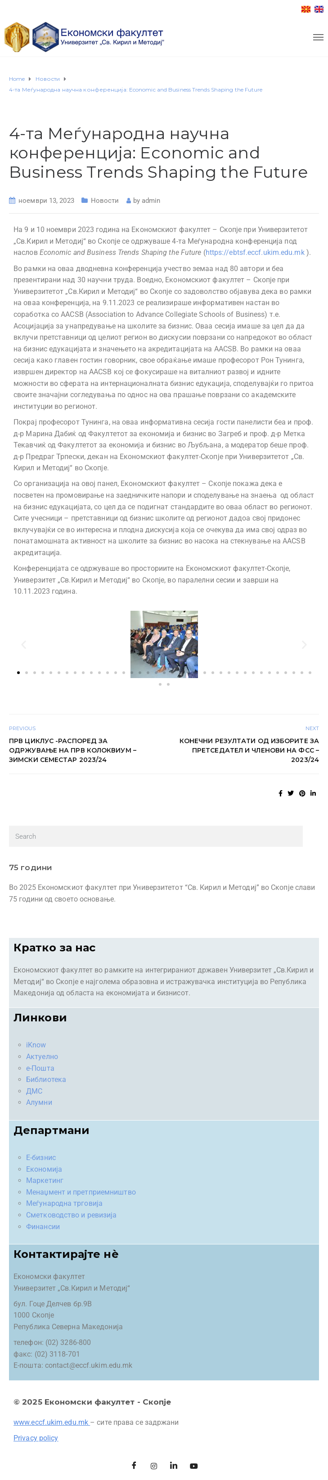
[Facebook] (134, 1466)
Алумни (39, 1102)
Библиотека (46, 1079)
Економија (44, 1169)
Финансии (43, 1226)
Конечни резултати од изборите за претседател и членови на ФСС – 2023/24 (249, 750)
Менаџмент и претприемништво (81, 1192)
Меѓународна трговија (64, 1203)
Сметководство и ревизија (71, 1215)
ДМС (34, 1091)
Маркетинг (44, 1180)
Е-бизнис (41, 1157)
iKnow (36, 1045)
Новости (105, 201)
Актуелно (42, 1056)
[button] (23, 644)
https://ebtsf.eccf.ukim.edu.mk (255, 252)
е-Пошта (40, 1068)
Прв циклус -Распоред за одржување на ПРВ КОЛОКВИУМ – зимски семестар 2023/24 (72, 750)
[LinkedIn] (174, 1466)
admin (151, 201)
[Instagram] (154, 1466)
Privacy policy (35, 1438)
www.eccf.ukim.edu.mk (50, 1422)
